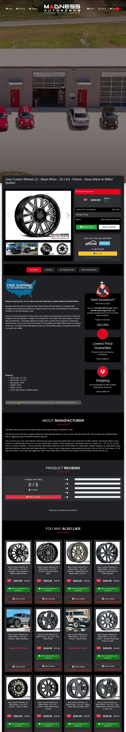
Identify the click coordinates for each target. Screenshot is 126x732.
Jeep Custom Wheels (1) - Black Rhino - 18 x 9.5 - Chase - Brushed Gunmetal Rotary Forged (107, 638)
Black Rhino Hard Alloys (110, 219)
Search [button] (102, 9)
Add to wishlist (109, 227)
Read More (102, 359)
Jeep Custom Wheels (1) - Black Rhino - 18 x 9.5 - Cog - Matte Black (48, 637)
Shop (9, 9)
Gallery (33, 9)
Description (34, 270)
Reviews (49, 270)
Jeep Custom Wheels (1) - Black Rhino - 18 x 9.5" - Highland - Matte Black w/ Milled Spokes (107, 570)
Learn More (104, 243)
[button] (68, 215)
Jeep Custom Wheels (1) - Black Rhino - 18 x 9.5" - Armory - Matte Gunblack (18, 637)
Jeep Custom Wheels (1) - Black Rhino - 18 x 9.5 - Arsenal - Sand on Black (18, 704)
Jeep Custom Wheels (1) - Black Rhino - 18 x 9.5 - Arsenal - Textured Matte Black (48, 570)
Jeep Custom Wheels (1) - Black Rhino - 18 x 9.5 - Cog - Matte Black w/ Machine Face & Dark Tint (107, 705)
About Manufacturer (88, 270)
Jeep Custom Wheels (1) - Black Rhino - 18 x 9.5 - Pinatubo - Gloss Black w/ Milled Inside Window (18, 570)
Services (20, 9)
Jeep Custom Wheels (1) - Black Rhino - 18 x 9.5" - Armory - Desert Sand (78, 637)
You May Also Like (67, 270)
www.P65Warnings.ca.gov (65, 402)
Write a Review (33, 497)
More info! (116, 210)
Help (91, 9)
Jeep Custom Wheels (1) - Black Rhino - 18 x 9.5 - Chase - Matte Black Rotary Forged (48, 705)
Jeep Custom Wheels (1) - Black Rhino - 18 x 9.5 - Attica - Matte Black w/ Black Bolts (78, 704)
